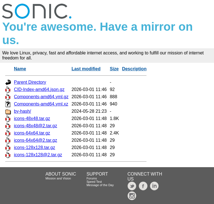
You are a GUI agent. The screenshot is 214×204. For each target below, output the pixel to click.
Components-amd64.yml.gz (41, 96)
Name (20, 68)
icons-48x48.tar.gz (32, 118)
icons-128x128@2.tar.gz (38, 154)
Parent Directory (30, 82)
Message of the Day (100, 185)
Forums (91, 178)
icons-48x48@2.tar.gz (35, 125)
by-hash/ (22, 111)
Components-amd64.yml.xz (41, 104)
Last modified (86, 68)
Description (134, 68)
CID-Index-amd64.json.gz (39, 89)
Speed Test (94, 181)
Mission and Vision (58, 178)
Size (114, 68)
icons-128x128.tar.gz (34, 147)
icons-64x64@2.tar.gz (35, 140)
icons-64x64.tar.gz (32, 133)
